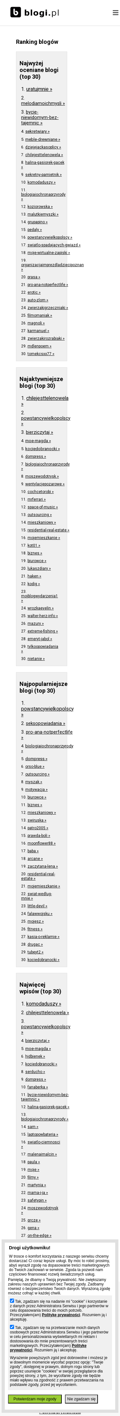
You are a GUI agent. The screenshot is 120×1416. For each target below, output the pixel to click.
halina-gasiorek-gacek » (48, 1107)
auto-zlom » (38, 300)
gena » (33, 1228)
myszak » (33, 782)
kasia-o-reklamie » (44, 937)
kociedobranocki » (42, 448)
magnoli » (36, 323)
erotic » (34, 292)
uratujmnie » (39, 89)
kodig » (34, 584)
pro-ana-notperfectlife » (48, 284)
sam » (33, 1127)
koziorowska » (40, 206)
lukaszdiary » (39, 568)
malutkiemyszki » (43, 214)
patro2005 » (38, 828)
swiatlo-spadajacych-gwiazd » (54, 245)
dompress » (35, 456)
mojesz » (36, 921)
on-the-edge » (40, 1235)
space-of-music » (43, 507)
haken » (34, 576)
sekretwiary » (37, 131)
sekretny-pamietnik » (43, 174)
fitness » (35, 929)
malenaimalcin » (42, 1154)
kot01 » (34, 545)
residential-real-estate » (48, 530)
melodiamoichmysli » (43, 103)
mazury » (36, 623)
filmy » (33, 1177)
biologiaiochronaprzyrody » (44, 1119)
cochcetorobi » (41, 491)
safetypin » (37, 1200)
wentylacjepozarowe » (45, 484)
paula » (34, 1162)
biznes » (35, 553)
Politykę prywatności (61, 1315)
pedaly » (35, 229)
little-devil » (37, 906)
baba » (33, 851)
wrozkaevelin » (41, 608)
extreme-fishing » (43, 631)
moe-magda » (38, 440)
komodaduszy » (42, 182)
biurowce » (37, 561)
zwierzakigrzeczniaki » (48, 308)
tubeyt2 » (36, 952)
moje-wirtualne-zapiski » (49, 253)
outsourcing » (40, 515)
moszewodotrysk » (42, 476)
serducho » (35, 1072)
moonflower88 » (42, 843)
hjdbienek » (35, 1056)
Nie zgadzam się (81, 1399)
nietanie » (36, 658)
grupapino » (38, 222)
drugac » (35, 944)
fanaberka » (38, 1087)
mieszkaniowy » (42, 522)
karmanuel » (38, 331)
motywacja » (36, 789)
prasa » (34, 277)
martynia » (37, 1185)
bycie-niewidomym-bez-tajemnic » (40, 117)
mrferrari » (37, 499)
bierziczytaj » (39, 432)
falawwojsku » (40, 913)
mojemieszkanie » (44, 538)
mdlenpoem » (40, 346)
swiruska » (37, 820)
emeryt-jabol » (40, 639)
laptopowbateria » (43, 1134)
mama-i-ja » (38, 1192)
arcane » (35, 858)
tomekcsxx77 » (41, 354)
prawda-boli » (39, 835)
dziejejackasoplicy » (43, 147)
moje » (33, 1169)
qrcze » (34, 1220)
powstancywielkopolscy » (50, 237)
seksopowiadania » (45, 723)
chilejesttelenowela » (44, 155)
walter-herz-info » (43, 616)
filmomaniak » (40, 315)
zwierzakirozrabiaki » (46, 338)
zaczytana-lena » (43, 866)
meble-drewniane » (42, 139)
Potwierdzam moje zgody (34, 1399)
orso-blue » (34, 766)
